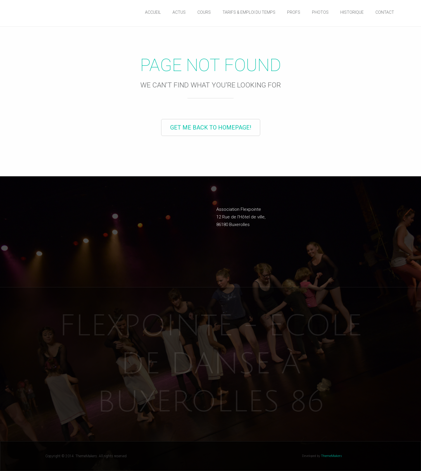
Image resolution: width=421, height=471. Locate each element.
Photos (320, 12)
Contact (384, 12)
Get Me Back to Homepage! (210, 127)
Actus (179, 12)
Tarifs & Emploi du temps (248, 12)
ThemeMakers (331, 456)
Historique (352, 12)
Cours (204, 12)
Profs (293, 12)
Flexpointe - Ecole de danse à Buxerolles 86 (210, 364)
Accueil (153, 12)
